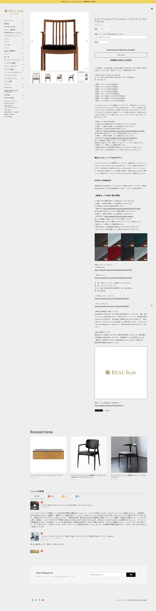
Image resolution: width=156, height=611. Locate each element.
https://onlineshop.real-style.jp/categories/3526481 (112, 306)
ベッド (6, 48)
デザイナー (8, 87)
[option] (59, 41)
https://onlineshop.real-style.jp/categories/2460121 (112, 298)
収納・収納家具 (14, 51)
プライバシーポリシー (121, 600)
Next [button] (86, 41)
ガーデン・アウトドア (12, 60)
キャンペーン (9, 20)
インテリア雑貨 (14, 63)
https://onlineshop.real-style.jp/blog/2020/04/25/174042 (113, 270)
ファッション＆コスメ (12, 72)
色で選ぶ (7, 95)
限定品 (6, 23)
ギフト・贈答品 (9, 29)
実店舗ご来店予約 (9, 114)
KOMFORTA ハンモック (13, 32)
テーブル (7, 45)
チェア (7, 42)
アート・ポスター (14, 66)
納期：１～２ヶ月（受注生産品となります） (109, 34)
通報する (107, 410)
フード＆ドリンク (10, 78)
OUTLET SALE (9, 26)
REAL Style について (10, 101)
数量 (96, 42)
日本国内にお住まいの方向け (121, 60)
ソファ (10, 39)
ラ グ (6, 54)
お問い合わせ (8, 109)
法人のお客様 (8, 116)
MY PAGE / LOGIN (11, 107)
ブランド (7, 84)
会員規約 (144, 600)
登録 (131, 574)
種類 (96, 29)
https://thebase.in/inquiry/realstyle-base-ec (121, 138)
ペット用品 (8, 81)
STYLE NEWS (9, 98)
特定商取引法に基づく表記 (134, 600)
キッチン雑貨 (14, 69)
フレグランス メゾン (11, 36)
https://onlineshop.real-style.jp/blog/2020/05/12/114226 (124, 131)
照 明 (6, 57)
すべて (37, 496)
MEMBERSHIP (8, 105)
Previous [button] (32, 41)
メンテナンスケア (10, 75)
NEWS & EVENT (9, 103)
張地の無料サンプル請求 (11, 112)
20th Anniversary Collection (11, 91)
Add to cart (121, 55)
